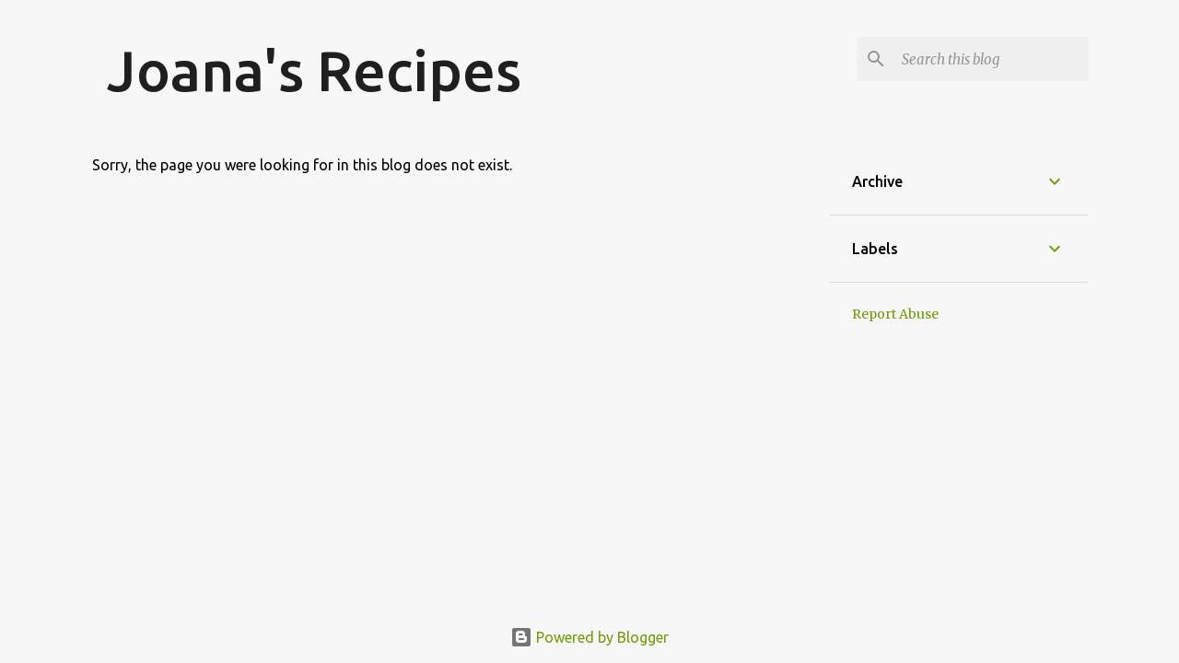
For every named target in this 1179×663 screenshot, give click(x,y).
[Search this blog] (991, 59)
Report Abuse (895, 314)
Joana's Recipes (314, 70)
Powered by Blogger (589, 637)
